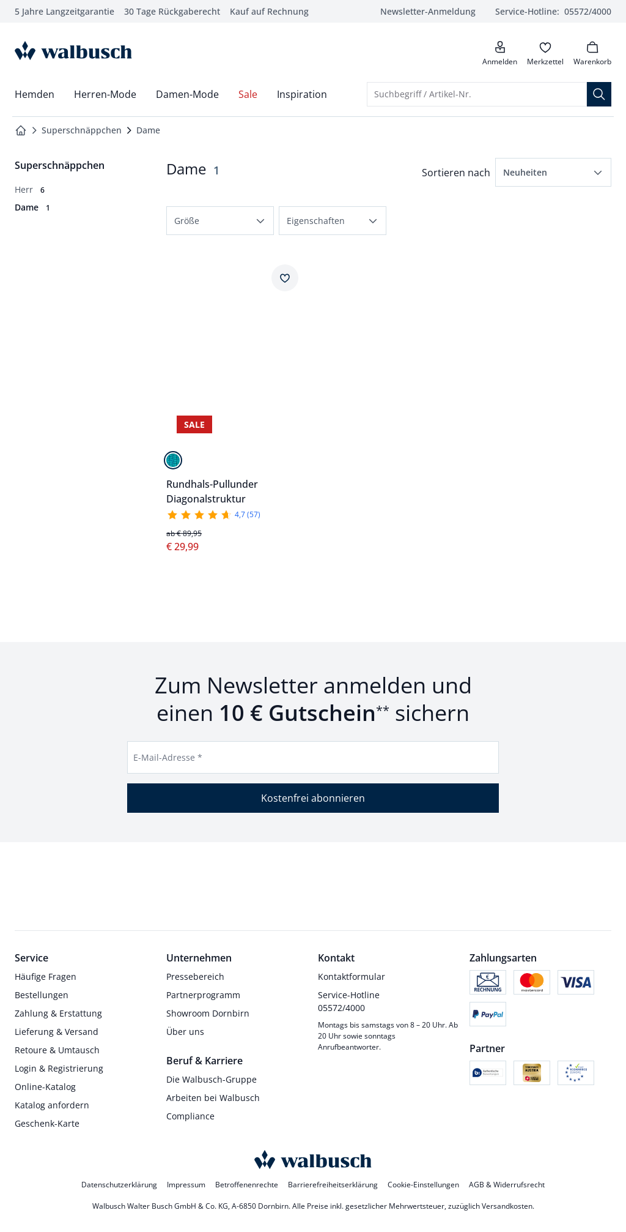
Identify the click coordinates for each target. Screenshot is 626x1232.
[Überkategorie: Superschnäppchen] (60, 165)
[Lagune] (173, 460)
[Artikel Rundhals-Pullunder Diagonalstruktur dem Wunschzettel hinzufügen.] (284, 277)
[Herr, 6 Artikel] (30, 189)
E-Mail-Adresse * (167, 757)
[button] (553, 172)
